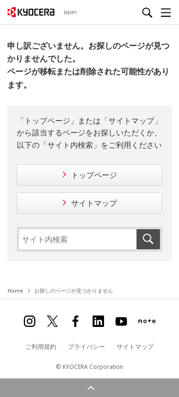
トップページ (94, 175)
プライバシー (86, 346)
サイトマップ (94, 203)
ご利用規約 (40, 346)
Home (15, 290)
